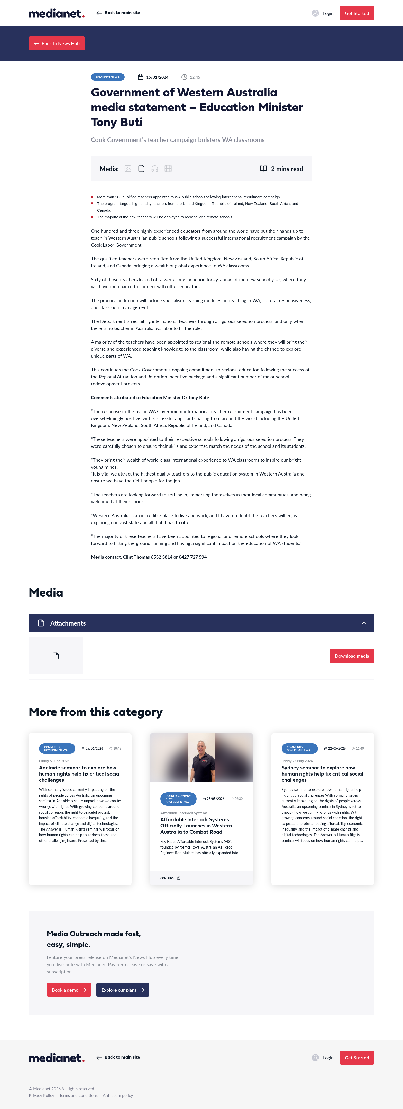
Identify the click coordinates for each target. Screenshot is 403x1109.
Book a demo (69, 989)
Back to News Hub (57, 43)
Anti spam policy (118, 1095)
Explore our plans (123, 989)
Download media (352, 656)
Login (323, 13)
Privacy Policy (41, 1095)
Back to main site (118, 13)
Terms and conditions (78, 1095)
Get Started (357, 13)
